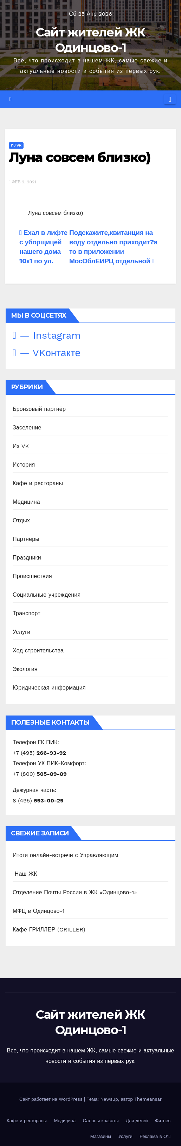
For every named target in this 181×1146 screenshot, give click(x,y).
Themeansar (148, 1099)
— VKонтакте (46, 353)
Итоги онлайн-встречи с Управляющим (65, 855)
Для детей (137, 1120)
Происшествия (32, 576)
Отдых (21, 520)
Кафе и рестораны (38, 483)
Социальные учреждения (46, 594)
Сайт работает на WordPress (51, 1099)
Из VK (16, 145)
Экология (25, 669)
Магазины (100, 1136)
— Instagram (47, 335)
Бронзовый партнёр (39, 409)
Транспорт (26, 613)
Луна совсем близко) (79, 157)
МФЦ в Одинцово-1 (39, 911)
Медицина (26, 502)
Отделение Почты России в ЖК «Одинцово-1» (75, 892)
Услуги (21, 632)
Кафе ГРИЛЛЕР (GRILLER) (49, 929)
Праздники (27, 557)
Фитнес (162, 1120)
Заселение (27, 427)
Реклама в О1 (155, 1136)
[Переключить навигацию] (170, 99)
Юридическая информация (49, 687)
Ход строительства (38, 650)
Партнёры (26, 539)
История (24, 464)
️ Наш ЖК (25, 873)
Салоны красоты (101, 1120)
